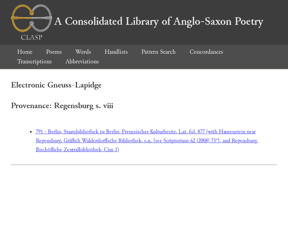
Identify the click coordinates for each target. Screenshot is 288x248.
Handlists (116, 52)
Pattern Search (158, 52)
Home (24, 52)
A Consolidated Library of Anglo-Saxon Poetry (137, 21)
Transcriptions (34, 61)
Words (83, 52)
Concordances (206, 52)
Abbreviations (82, 61)
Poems (54, 52)
